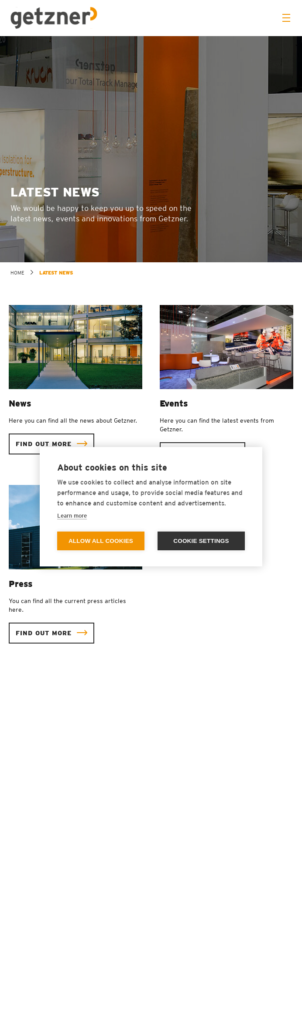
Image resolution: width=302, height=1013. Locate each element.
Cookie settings (201, 541)
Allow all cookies (101, 541)
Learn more (72, 515)
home (17, 273)
